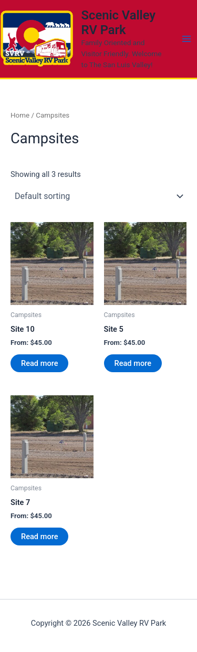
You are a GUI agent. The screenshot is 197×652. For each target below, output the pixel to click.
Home (20, 115)
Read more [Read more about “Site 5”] (133, 363)
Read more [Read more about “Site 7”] (39, 536)
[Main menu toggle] (186, 38)
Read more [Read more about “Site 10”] (39, 363)
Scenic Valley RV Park (118, 22)
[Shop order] (98, 196)
